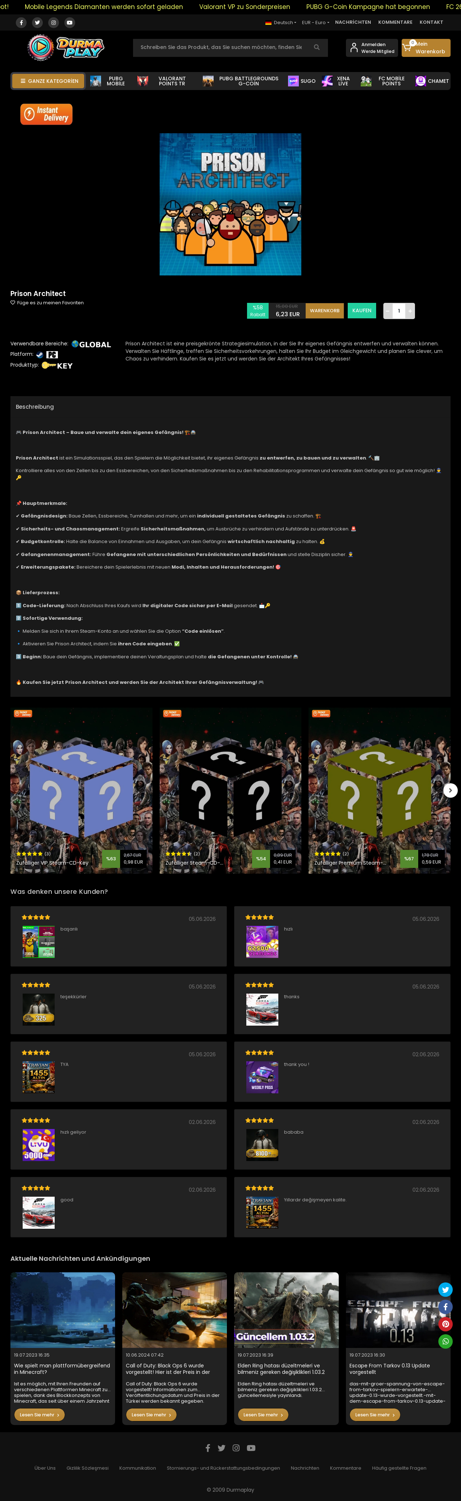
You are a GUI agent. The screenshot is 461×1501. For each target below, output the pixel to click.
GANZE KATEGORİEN (49, 81)
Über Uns (45, 1468)
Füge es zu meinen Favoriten (47, 302)
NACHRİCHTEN (353, 22)
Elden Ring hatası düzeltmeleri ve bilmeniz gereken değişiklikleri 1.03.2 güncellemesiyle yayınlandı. (281, 1369)
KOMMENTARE (395, 22)
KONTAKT (431, 22)
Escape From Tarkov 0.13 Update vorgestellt (390, 1369)
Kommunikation (137, 1468)
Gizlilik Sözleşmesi (88, 1468)
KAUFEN (361, 310)
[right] (450, 790)
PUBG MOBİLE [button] (107, 81)
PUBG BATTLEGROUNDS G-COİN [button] (240, 81)
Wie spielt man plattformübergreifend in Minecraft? (62, 1369)
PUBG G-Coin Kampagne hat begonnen (380, 7)
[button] (426, 48)
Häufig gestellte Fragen (399, 1468)
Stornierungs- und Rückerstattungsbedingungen (223, 1468)
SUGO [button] (302, 81)
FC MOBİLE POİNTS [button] (382, 81)
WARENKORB (324, 310)
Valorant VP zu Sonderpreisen (256, 7)
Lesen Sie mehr (39, 1414)
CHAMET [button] (432, 81)
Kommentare (345, 1468)
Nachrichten (305, 1468)
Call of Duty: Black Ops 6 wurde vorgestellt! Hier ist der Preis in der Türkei (168, 1369)
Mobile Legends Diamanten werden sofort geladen (115, 7)
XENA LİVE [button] (336, 81)
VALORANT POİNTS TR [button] (161, 81)
